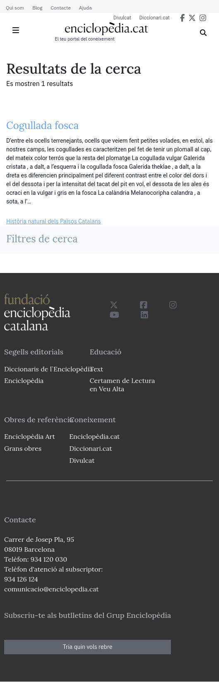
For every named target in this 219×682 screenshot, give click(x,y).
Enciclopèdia (23, 380)
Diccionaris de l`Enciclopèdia (48, 369)
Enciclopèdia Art (29, 436)
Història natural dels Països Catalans (53, 221)
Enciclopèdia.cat (94, 436)
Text (96, 369)
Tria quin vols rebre (88, 647)
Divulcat (122, 18)
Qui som (15, 8)
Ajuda (85, 8)
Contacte (60, 8)
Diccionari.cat (155, 18)
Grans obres (22, 448)
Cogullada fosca (42, 125)
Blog (37, 8)
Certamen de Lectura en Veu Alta (122, 384)
